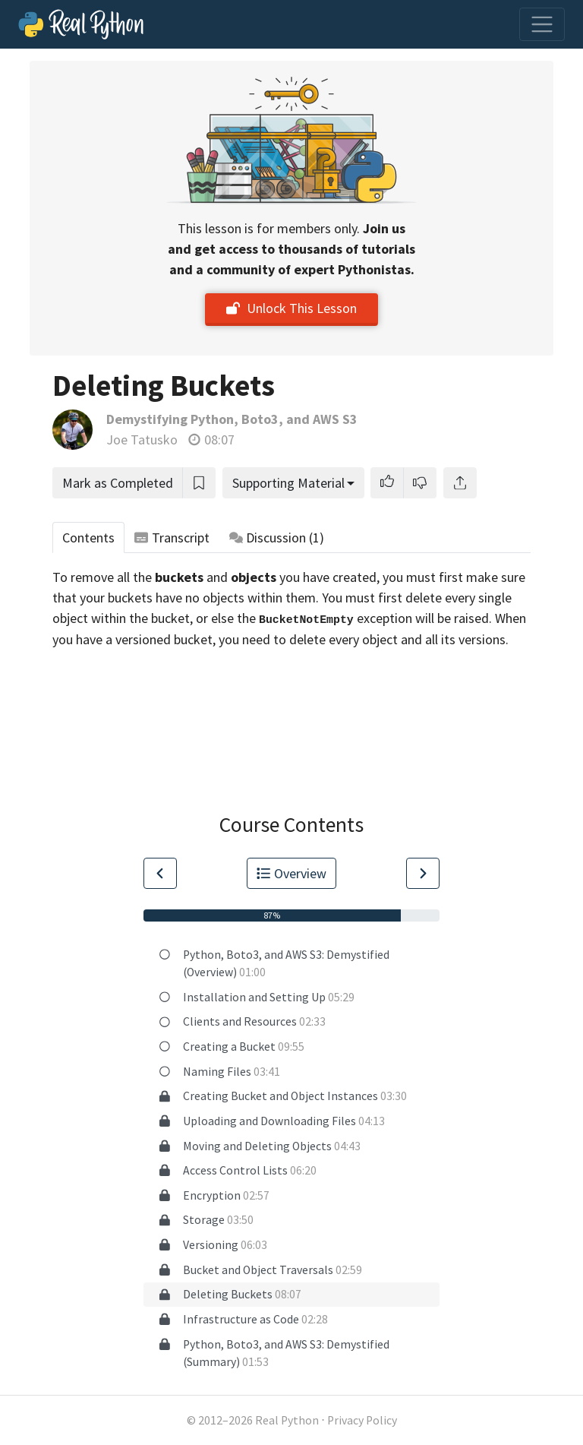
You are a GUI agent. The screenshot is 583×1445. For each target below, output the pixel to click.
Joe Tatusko (142, 439)
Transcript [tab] (172, 537)
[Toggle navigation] (542, 24)
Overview (291, 873)
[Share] (460, 482)
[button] (387, 482)
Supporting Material (288, 483)
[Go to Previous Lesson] (160, 873)
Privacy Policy (362, 1420)
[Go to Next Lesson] (423, 873)
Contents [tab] (88, 537)
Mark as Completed (117, 483)
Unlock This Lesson (291, 308)
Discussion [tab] (277, 537)
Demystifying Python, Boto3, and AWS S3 (232, 419)
